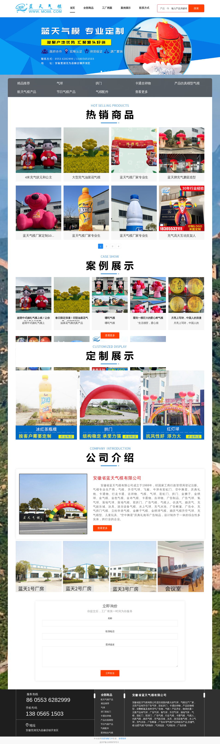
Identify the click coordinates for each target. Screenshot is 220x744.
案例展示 (126, 7)
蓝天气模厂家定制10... (38, 235)
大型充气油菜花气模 (86, 177)
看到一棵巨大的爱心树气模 (148, 317)
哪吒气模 (110, 317)
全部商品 (88, 7)
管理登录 (122, 738)
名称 (110, 618)
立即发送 (110, 673)
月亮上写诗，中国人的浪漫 (186, 317)
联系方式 (144, 7)
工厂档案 (107, 7)
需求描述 (110, 644)
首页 (72, 7)
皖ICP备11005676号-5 (109, 742)
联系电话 (110, 631)
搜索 (196, 8)
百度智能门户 (107, 738)
